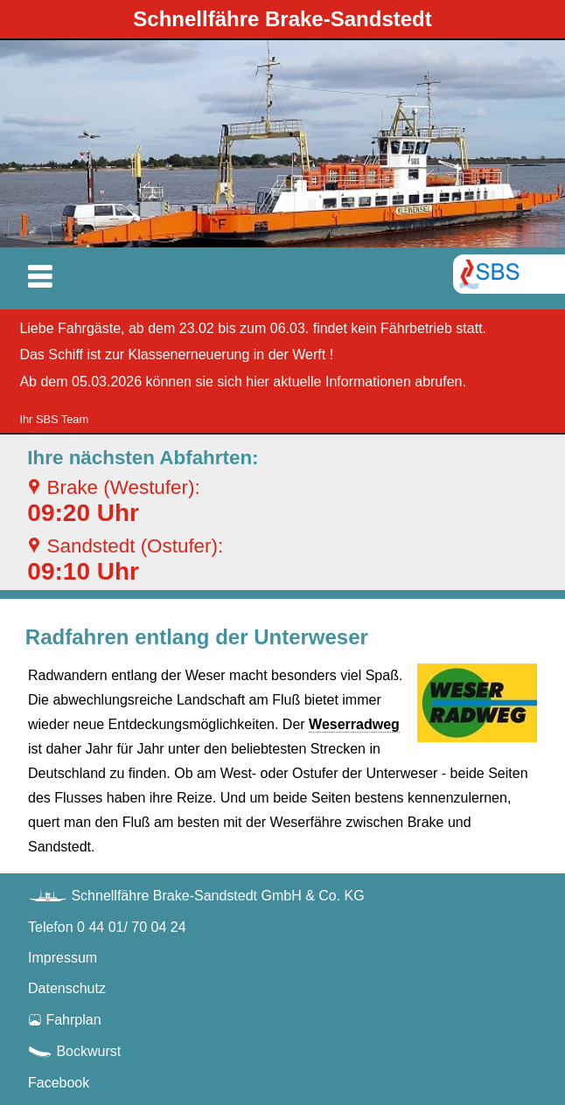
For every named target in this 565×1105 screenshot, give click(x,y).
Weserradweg (354, 724)
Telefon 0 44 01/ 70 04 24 (107, 927)
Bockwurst (74, 1051)
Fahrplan (64, 1019)
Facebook (58, 1082)
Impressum (62, 957)
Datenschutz (67, 988)
